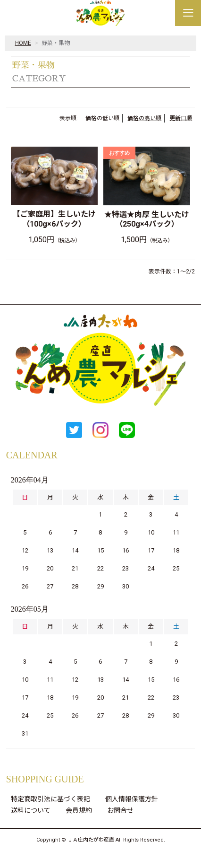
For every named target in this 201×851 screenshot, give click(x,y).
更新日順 (180, 118)
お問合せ (120, 810)
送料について (30, 810)
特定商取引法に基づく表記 (50, 799)
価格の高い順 (144, 118)
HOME (23, 43)
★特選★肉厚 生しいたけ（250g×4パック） (146, 219)
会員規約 (79, 810)
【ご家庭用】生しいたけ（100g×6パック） (54, 219)
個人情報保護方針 (131, 799)
